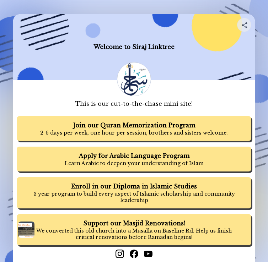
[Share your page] (244, 25)
